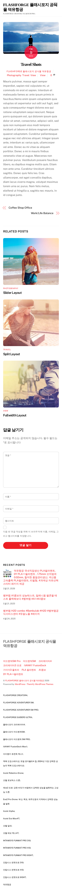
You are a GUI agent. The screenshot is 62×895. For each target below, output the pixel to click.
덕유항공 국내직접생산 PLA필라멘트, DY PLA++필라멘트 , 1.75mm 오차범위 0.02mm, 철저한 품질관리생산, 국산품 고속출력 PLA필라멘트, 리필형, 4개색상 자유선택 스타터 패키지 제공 (30, 577)
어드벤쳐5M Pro (12, 661)
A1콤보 (42, 669)
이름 (8, 496)
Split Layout (11, 354)
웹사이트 (9, 521)
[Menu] (55, 4)
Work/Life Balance (42, 213)
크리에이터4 (45, 661)
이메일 (9, 509)
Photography (14, 75)
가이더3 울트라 (11, 669)
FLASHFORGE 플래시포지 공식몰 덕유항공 (29, 71)
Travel (25, 75)
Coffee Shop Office (20, 207)
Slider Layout (12, 292)
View (33, 75)
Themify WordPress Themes (40, 684)
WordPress (20, 684)
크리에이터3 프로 (12, 665)
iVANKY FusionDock (35, 665)
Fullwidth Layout (14, 415)
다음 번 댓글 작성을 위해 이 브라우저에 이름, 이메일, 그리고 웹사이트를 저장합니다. (31, 533)
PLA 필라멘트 (29, 669)
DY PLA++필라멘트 (13, 674)
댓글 (8, 455)
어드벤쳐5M (29, 661)
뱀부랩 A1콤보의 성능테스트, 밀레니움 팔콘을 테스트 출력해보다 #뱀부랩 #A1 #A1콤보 (30, 597)
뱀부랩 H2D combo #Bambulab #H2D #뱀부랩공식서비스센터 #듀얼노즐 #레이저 (31, 612)
